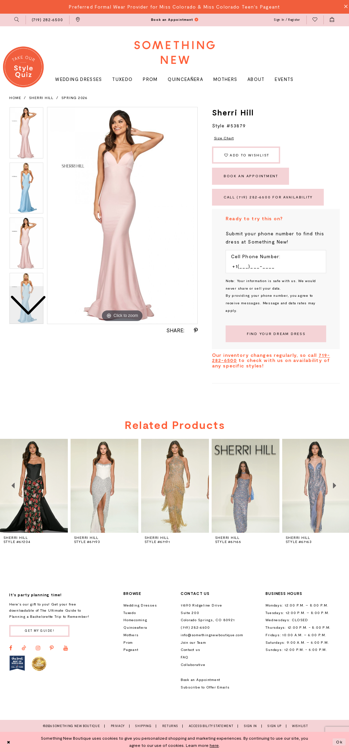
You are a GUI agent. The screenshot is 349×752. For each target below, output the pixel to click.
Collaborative (193, 665)
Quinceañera (135, 627)
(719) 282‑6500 (195, 627)
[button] (17, 20)
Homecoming (135, 620)
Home (15, 98)
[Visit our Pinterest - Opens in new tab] (52, 648)
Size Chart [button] (224, 138)
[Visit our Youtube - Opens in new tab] (65, 648)
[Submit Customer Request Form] (276, 334)
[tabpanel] (122, 215)
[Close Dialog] (8, 742)
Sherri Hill (41, 98)
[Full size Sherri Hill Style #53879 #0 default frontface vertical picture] (122, 215)
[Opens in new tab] (17, 663)
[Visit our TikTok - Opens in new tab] (24, 648)
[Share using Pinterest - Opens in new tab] (196, 331)
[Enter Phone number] (273, 266)
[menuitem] (17, 20)
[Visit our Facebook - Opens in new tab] (10, 648)
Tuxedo (129, 613)
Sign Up (274, 726)
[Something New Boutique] (174, 52)
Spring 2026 (74, 98)
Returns (170, 726)
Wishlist (300, 726)
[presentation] (104, 485)
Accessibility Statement (211, 726)
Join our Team (193, 642)
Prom (128, 642)
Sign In (250, 726)
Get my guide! (39, 630)
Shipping (143, 726)
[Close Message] (344, 6)
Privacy (118, 726)
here (214, 745)
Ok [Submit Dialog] (339, 741)
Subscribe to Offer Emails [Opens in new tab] (205, 687)
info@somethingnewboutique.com (212, 635)
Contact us (190, 649)
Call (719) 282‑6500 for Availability (268, 197)
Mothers (130, 635)
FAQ (184, 657)
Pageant (130, 649)
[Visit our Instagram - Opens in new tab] (38, 648)
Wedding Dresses (140, 605)
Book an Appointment (251, 176)
